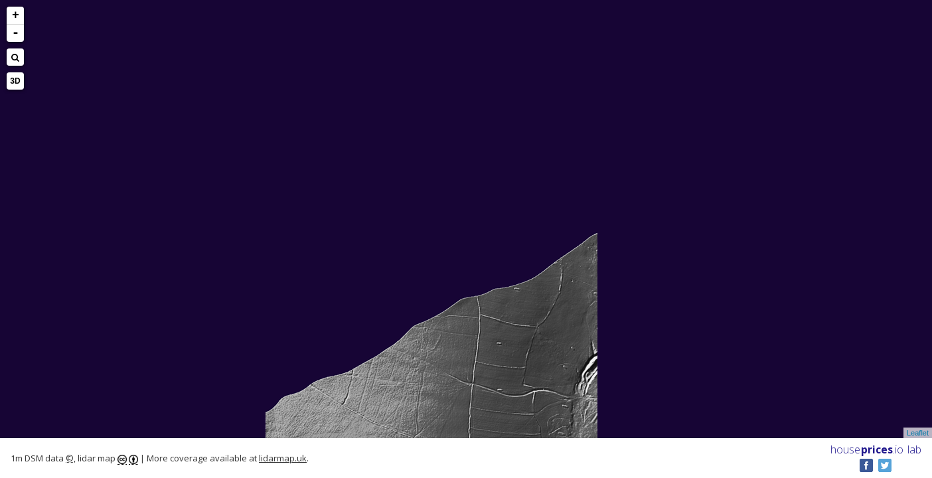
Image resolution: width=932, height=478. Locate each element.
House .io (866, 449)
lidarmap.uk (283, 458)
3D (15, 81)
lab (914, 449)
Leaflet (918, 433)
